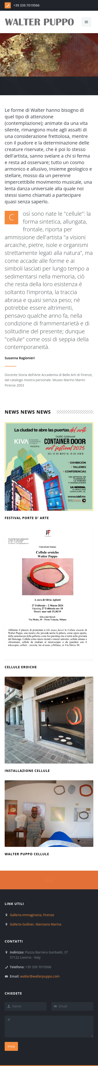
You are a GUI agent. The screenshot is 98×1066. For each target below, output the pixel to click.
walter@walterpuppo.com (40, 976)
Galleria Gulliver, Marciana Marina (35, 924)
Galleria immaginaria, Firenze (32, 915)
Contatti (14, 941)
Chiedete (13, 993)
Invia (11, 1046)
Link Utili (14, 903)
